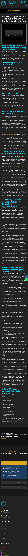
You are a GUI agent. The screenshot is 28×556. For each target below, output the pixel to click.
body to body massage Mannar (10, 134)
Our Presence (4, 530)
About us (3, 528)
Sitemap (3, 538)
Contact (3, 533)
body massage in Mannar (18, 166)
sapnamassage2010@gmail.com (9, 550)
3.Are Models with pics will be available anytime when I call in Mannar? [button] (13, 487)
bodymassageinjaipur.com (8, 552)
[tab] (14, 462)
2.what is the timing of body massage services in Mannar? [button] (13, 482)
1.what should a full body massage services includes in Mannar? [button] (14, 462)
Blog (2, 535)
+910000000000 (14, 10)
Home (2, 525)
